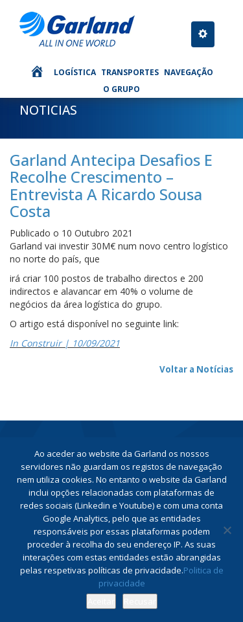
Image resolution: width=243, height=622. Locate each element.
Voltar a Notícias (196, 369)
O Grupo (121, 89)
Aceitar (101, 601)
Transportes (130, 72)
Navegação (188, 72)
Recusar (140, 601)
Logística (75, 72)
